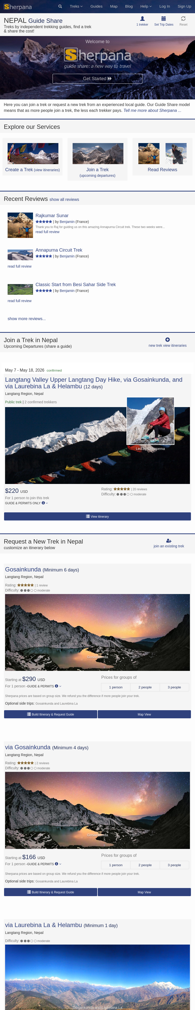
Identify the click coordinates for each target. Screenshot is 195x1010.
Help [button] (146, 6)
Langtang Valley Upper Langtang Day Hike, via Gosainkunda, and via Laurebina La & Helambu (94, 383)
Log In (164, 6)
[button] (60, 6)
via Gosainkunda (28, 747)
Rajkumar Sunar (52, 215)
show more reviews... (27, 319)
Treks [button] (76, 6)
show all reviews (64, 199)
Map (114, 6)
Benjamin (67, 222)
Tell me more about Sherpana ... (152, 110)
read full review (47, 232)
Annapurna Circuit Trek (59, 250)
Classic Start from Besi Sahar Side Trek (76, 284)
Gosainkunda (23, 569)
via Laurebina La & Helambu (43, 924)
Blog (129, 6)
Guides (96, 6)
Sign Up (184, 6)
